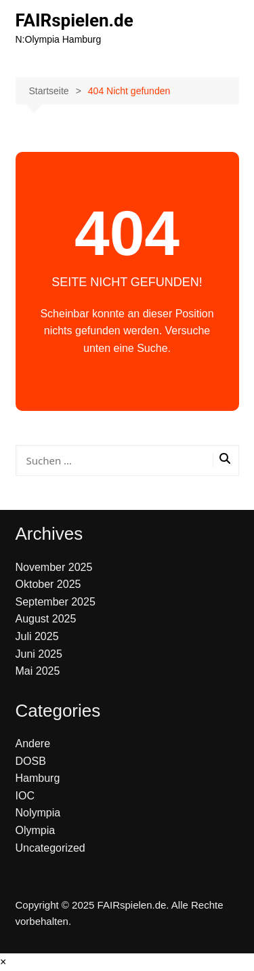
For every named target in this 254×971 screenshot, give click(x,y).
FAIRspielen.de (74, 20)
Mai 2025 (38, 671)
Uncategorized (50, 848)
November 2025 (54, 567)
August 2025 (46, 619)
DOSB (31, 761)
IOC (25, 795)
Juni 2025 (39, 654)
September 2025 (56, 602)
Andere (33, 743)
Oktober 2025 (48, 584)
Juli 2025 (37, 636)
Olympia (36, 830)
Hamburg (38, 778)
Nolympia (38, 812)
